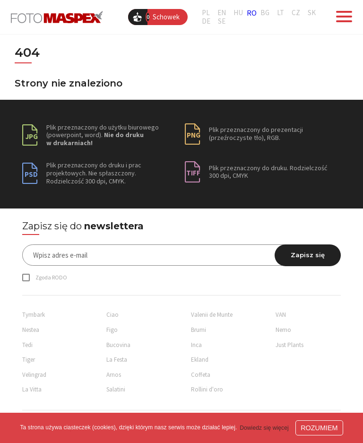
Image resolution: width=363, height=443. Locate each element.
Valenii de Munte (212, 315)
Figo (112, 330)
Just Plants (289, 345)
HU (238, 13)
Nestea (30, 330)
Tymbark (33, 315)
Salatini (115, 389)
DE (206, 21)
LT (280, 13)
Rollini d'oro (207, 389)
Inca (196, 345)
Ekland (199, 360)
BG (264, 13)
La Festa (116, 360)
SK (312, 13)
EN (221, 13)
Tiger (28, 360)
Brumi (198, 330)
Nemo (283, 330)
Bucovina (118, 345)
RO (252, 13)
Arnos (113, 375)
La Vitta (32, 389)
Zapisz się (308, 255)
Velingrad (34, 375)
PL (206, 13)
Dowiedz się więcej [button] (264, 428)
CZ (296, 13)
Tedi (27, 345)
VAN (281, 315)
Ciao (112, 315)
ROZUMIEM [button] (319, 428)
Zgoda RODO (51, 277)
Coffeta (200, 375)
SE (221, 21)
